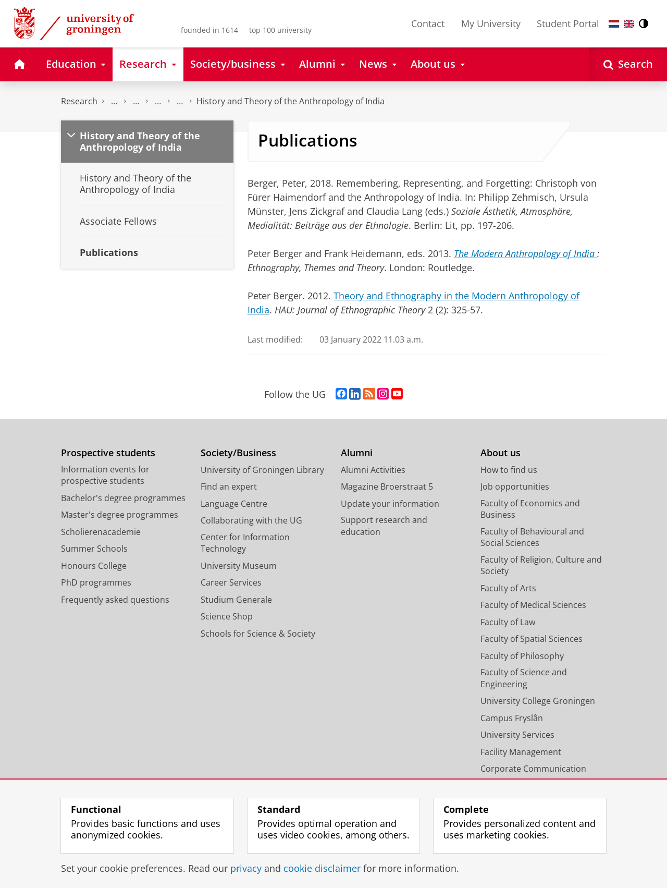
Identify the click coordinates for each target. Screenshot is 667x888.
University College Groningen (537, 701)
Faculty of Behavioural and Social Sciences (532, 537)
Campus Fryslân (511, 718)
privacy (246, 868)
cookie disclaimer (322, 868)
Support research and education (384, 526)
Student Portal (568, 23)
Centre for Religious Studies (114, 101)
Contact (427, 23)
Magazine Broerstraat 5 (387, 486)
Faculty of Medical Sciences (533, 605)
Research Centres (136, 101)
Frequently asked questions (115, 599)
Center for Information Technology (245, 543)
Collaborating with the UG (251, 520)
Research (79, 101)
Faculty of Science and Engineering (523, 678)
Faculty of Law (507, 622)
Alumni (357, 453)
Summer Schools (94, 548)
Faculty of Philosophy (522, 656)
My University (491, 23)
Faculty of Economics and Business (530, 509)
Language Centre (234, 503)
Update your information (390, 503)
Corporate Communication (533, 768)
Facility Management (520, 752)
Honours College (94, 565)
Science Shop (227, 616)
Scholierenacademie (101, 532)
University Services (517, 734)
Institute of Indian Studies (158, 101)
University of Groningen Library (262, 470)
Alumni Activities (373, 470)
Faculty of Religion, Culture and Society (541, 565)
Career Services (231, 582)
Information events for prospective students (105, 475)
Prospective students (108, 453)
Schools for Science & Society (258, 633)
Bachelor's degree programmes (123, 498)
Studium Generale (236, 599)
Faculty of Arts (508, 588)
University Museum (239, 565)
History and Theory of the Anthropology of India (290, 101)
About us (500, 453)
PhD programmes (96, 582)
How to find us (508, 470)
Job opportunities (514, 486)
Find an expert (229, 486)
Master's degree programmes (119, 514)
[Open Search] (628, 64)
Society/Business (238, 453)
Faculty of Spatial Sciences (531, 638)
